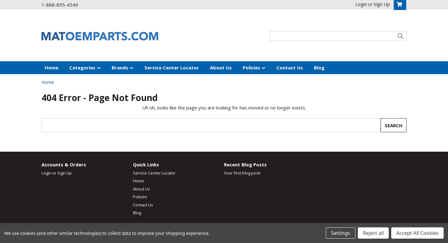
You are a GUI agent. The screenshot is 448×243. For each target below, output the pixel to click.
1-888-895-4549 (59, 5)
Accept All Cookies (417, 233)
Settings (340, 233)
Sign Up (64, 173)
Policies (254, 67)
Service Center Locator (171, 67)
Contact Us (289, 67)
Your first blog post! (242, 173)
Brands (123, 67)
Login (46, 173)
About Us (221, 67)
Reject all (373, 233)
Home (51, 67)
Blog (319, 67)
